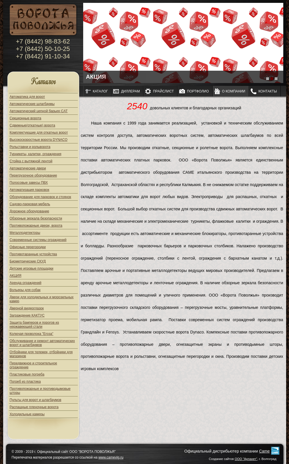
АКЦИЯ (15, 276)
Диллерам (130, 91)
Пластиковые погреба (27, 374)
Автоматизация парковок (29, 190)
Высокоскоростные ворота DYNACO (38, 140)
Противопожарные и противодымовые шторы (40, 391)
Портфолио (198, 91)
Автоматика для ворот (27, 97)
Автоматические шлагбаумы (32, 104)
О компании (233, 91)
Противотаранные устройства (33, 254)
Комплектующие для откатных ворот (39, 133)
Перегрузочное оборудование (33, 175)
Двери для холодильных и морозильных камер (42, 299)
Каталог (43, 82)
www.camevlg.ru (110, 457)
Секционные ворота (25, 118)
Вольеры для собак (25, 290)
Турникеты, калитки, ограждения (35, 154)
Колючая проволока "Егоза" (31, 334)
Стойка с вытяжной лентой (31, 161)
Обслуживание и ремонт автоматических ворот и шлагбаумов (42, 343)
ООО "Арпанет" (246, 459)
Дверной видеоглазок (27, 308)
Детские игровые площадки (31, 268)
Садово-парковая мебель (30, 204)
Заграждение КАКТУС (27, 315)
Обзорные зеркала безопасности (36, 218)
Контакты (267, 91)
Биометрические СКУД (28, 261)
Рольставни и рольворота (30, 147)
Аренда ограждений (25, 283)
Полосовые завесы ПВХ (29, 183)
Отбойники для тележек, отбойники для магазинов (41, 354)
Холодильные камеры (27, 414)
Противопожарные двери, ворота (36, 226)
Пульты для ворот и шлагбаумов (35, 400)
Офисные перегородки (28, 247)
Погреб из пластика (25, 382)
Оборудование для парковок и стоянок (40, 197)
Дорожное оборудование (29, 211)
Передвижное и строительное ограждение (33, 365)
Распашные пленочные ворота (34, 407)
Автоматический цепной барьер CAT (39, 111)
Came (264, 451)
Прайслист (163, 91)
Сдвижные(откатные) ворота (32, 125)
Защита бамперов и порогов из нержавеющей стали (34, 325)
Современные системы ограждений (38, 240)
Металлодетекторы (25, 233)
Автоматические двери (28, 168)
